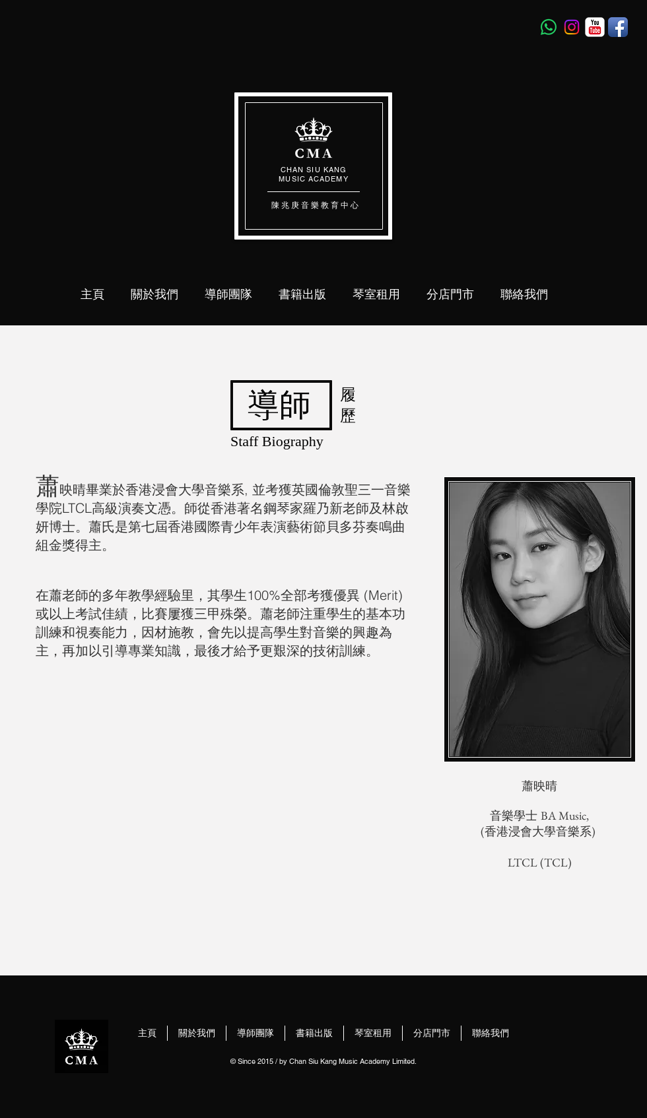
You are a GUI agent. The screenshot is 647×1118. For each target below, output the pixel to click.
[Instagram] (572, 27)
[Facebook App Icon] (618, 27)
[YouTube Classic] (595, 27)
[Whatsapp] (549, 27)
